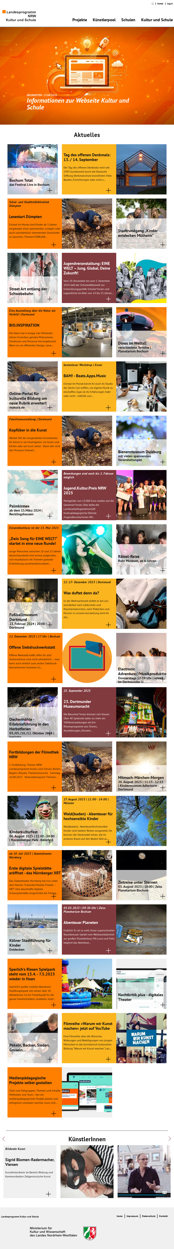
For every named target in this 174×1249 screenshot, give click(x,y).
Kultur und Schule (157, 20)
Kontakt (163, 1216)
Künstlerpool (104, 20)
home (160, 4)
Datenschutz (148, 1216)
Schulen (128, 20)
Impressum (132, 1216)
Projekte (79, 20)
